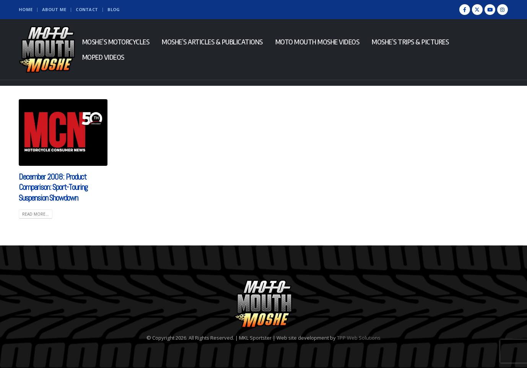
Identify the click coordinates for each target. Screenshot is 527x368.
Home (26, 9)
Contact (87, 9)
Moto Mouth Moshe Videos (317, 42)
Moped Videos (103, 57)
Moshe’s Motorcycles (116, 42)
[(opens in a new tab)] (63, 132)
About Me (54, 9)
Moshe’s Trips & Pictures (410, 42)
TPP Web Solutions (359, 337)
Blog (113, 9)
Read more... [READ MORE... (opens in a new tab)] (35, 214)
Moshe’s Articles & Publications (212, 42)
